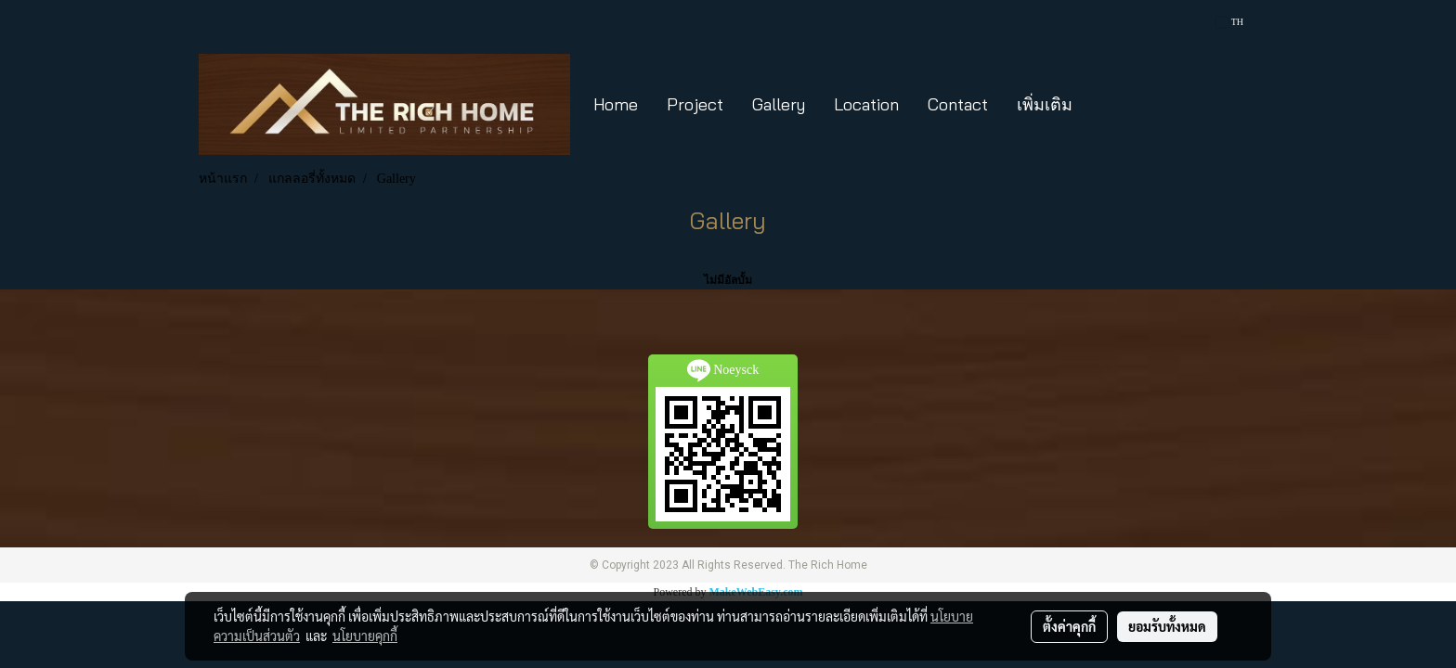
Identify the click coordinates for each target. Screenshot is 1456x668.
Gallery (778, 104)
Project (695, 104)
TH (1229, 22)
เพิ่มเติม (1044, 104)
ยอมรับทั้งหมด (1167, 626)
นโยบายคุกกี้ (364, 635)
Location (866, 104)
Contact (958, 104)
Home (615, 104)
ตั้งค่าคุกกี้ (1069, 626)
